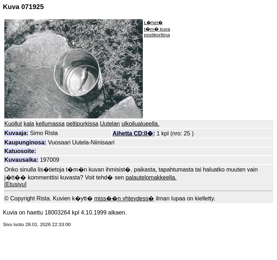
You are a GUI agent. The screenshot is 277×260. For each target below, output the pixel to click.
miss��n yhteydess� (124, 198)
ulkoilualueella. (140, 124)
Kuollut (13, 124)
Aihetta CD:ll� (133, 133)
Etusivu (15, 184)
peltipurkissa (82, 124)
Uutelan (110, 124)
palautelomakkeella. (151, 177)
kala (28, 124)
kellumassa (50, 124)
